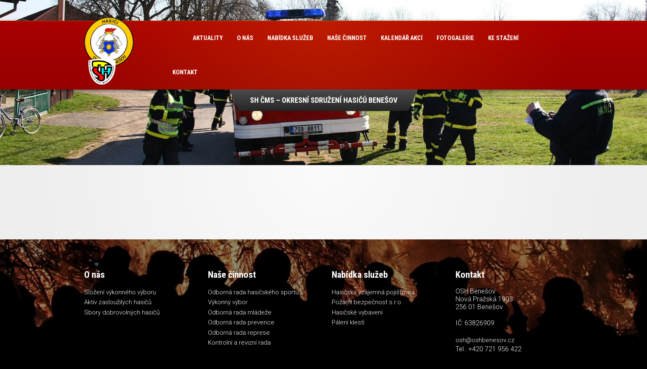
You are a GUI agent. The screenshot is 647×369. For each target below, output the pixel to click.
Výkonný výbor (228, 302)
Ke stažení (503, 38)
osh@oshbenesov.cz (485, 340)
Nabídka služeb (290, 38)
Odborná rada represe (239, 332)
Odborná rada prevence (241, 322)
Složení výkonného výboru (120, 292)
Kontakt (185, 72)
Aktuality (208, 38)
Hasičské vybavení (357, 312)
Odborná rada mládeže (240, 312)
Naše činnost (347, 38)
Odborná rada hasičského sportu (253, 292)
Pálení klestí (348, 322)
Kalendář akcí (402, 38)
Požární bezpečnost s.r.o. (367, 302)
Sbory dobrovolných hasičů (122, 312)
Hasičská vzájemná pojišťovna (373, 292)
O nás (245, 38)
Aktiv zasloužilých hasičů (117, 302)
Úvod (175, 38)
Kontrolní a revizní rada (239, 342)
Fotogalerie (455, 38)
